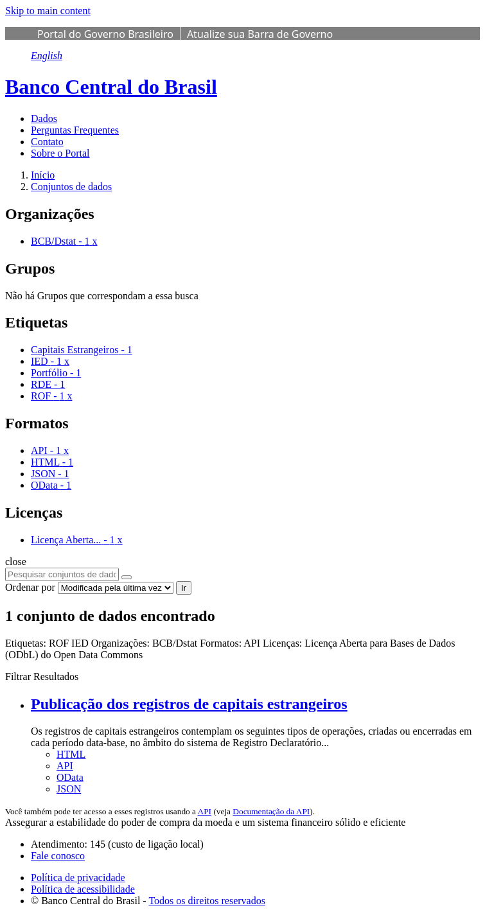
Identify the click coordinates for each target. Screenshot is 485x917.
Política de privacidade (78, 877)
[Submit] (126, 577)
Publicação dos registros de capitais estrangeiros (189, 703)
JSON (69, 788)
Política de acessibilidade (83, 889)
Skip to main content (48, 10)
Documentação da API (271, 811)
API (65, 765)
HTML (71, 754)
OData (70, 777)
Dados (44, 118)
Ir (183, 588)
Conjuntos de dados (71, 186)
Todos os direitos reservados (206, 900)
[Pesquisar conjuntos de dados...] (62, 574)
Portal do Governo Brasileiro (105, 34)
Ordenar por (30, 587)
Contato (47, 141)
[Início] (43, 175)
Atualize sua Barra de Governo (260, 34)
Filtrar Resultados (41, 676)
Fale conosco (58, 855)
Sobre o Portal (60, 153)
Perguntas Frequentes (75, 130)
